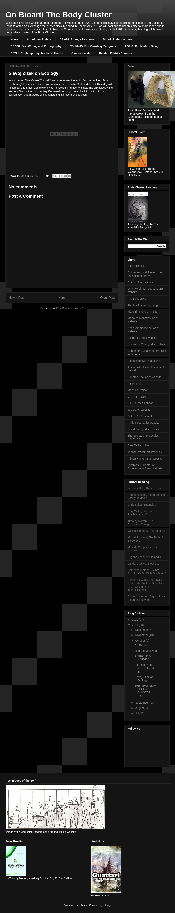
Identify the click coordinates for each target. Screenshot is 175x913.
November (142, 635)
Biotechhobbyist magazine (144, 360)
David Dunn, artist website (144, 429)
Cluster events (80, 53)
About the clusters (39, 39)
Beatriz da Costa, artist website (147, 344)
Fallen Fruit (134, 383)
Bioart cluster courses (117, 39)
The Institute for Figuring (143, 305)
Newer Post (17, 297)
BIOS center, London (140, 403)
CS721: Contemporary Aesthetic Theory (37, 53)
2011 (135, 619)
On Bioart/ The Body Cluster (58, 14)
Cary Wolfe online (138, 445)
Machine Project (137, 390)
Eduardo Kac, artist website (144, 377)
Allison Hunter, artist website (145, 458)
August (139, 708)
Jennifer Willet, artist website (145, 452)
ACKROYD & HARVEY (143, 658)
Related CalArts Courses (115, 53)
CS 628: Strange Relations (77, 39)
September (142, 702)
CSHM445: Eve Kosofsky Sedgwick (93, 46)
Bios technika (136, 265)
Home (14, 39)
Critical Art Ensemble (140, 416)
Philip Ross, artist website (143, 422)
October (140, 640)
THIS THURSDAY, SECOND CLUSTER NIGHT (146, 690)
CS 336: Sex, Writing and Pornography (36, 46)
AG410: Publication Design (142, 46)
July (138, 713)
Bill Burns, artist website (142, 337)
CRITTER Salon (137, 396)
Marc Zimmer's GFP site (142, 311)
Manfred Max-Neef (146, 650)
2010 (135, 625)
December (142, 629)
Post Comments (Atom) (69, 308)
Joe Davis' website (139, 409)
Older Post (107, 297)
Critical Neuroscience (141, 282)
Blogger (107, 905)
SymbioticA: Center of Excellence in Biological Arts (145, 466)
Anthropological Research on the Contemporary (145, 274)
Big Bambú (141, 645)
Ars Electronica (137, 298)
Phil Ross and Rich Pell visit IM (144, 668)
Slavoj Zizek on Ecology (144, 678)
